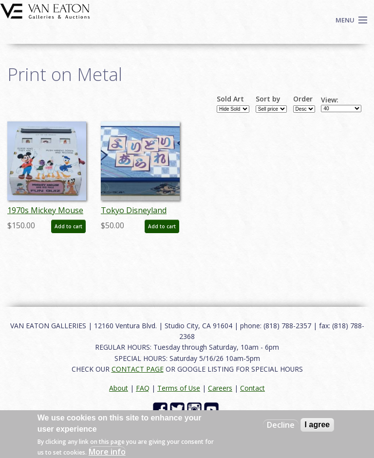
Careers (220, 388)
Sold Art (230, 99)
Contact (252, 388)
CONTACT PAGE (138, 369)
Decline (281, 424)
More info (107, 451)
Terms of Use (178, 388)
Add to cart (68, 226)
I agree (317, 424)
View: (329, 100)
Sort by (268, 99)
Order (303, 99)
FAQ (143, 388)
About (118, 388)
